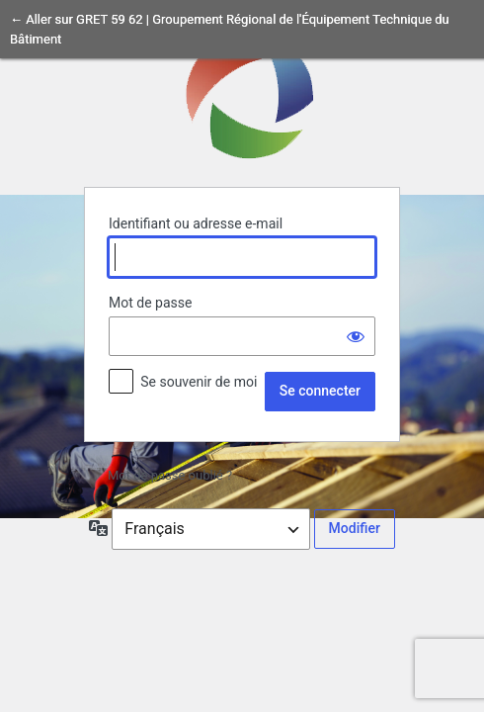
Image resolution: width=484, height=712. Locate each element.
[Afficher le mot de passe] (355, 336)
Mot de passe (150, 303)
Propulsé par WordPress (242, 94)
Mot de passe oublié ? (170, 475)
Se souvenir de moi (198, 382)
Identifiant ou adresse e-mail (195, 223)
